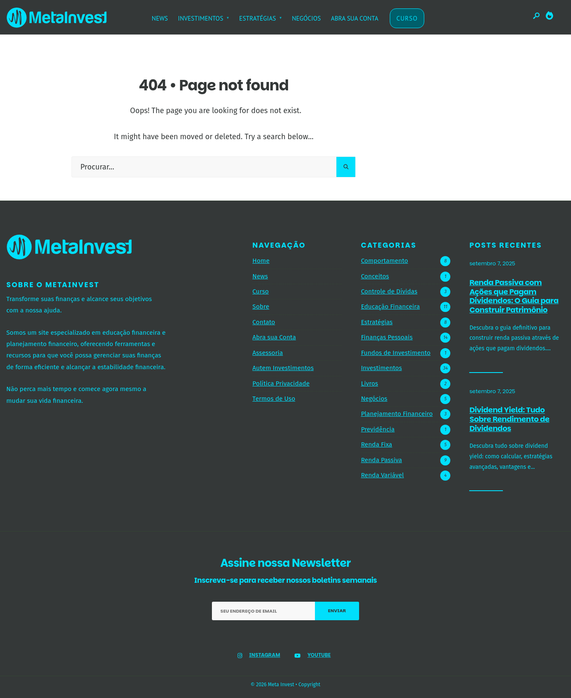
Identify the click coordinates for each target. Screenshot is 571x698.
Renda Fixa (376, 444)
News (260, 276)
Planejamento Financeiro (397, 414)
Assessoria (267, 353)
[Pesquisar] (345, 167)
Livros (369, 383)
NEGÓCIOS (306, 18)
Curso (260, 291)
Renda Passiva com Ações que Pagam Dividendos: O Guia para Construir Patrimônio (513, 296)
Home (261, 260)
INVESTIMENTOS (200, 18)
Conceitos (375, 276)
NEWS (160, 18)
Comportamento (384, 260)
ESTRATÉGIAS (257, 18)
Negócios (374, 398)
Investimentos (381, 368)
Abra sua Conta (274, 337)
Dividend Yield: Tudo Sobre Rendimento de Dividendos (509, 419)
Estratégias (376, 322)
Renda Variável (382, 475)
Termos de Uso (273, 398)
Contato (263, 322)
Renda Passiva (381, 460)
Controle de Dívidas (389, 291)
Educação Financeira (390, 306)
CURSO (407, 18)
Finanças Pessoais (386, 337)
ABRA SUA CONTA (354, 18)
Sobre (260, 306)
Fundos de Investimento (396, 353)
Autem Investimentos (283, 368)
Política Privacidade (280, 383)
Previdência (377, 429)
